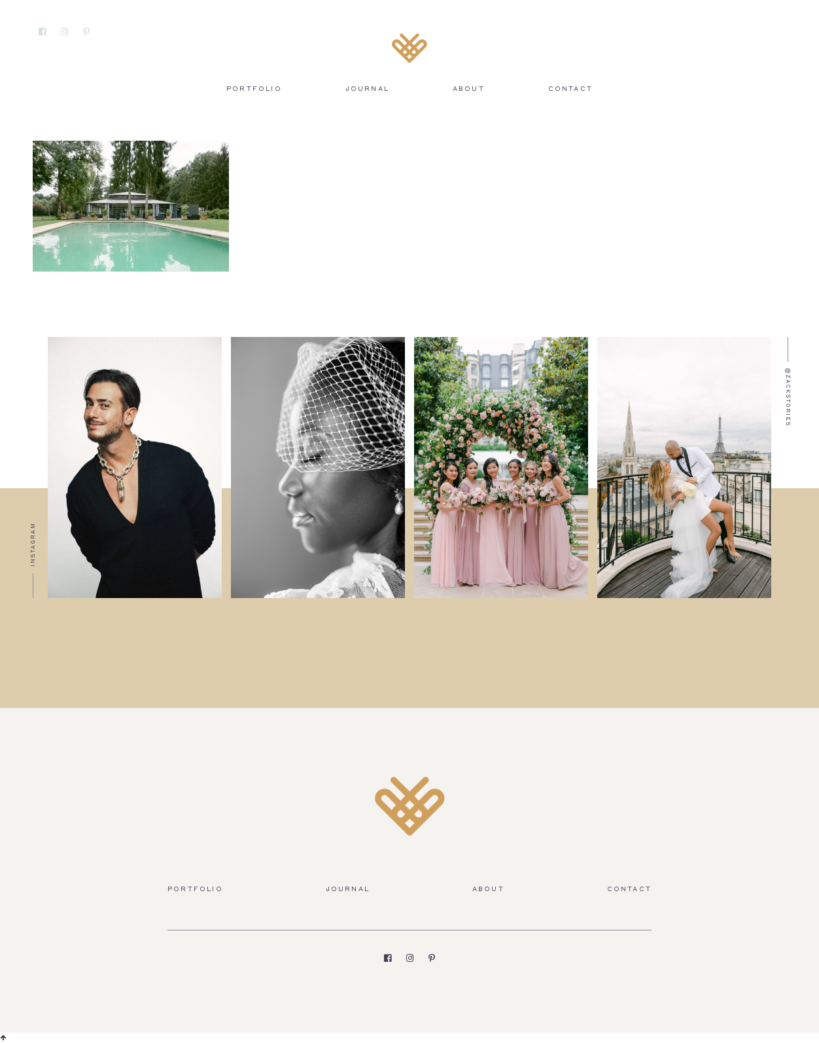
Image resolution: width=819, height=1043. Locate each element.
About (469, 89)
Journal (367, 89)
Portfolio (254, 89)
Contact (570, 89)
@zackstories (787, 397)
